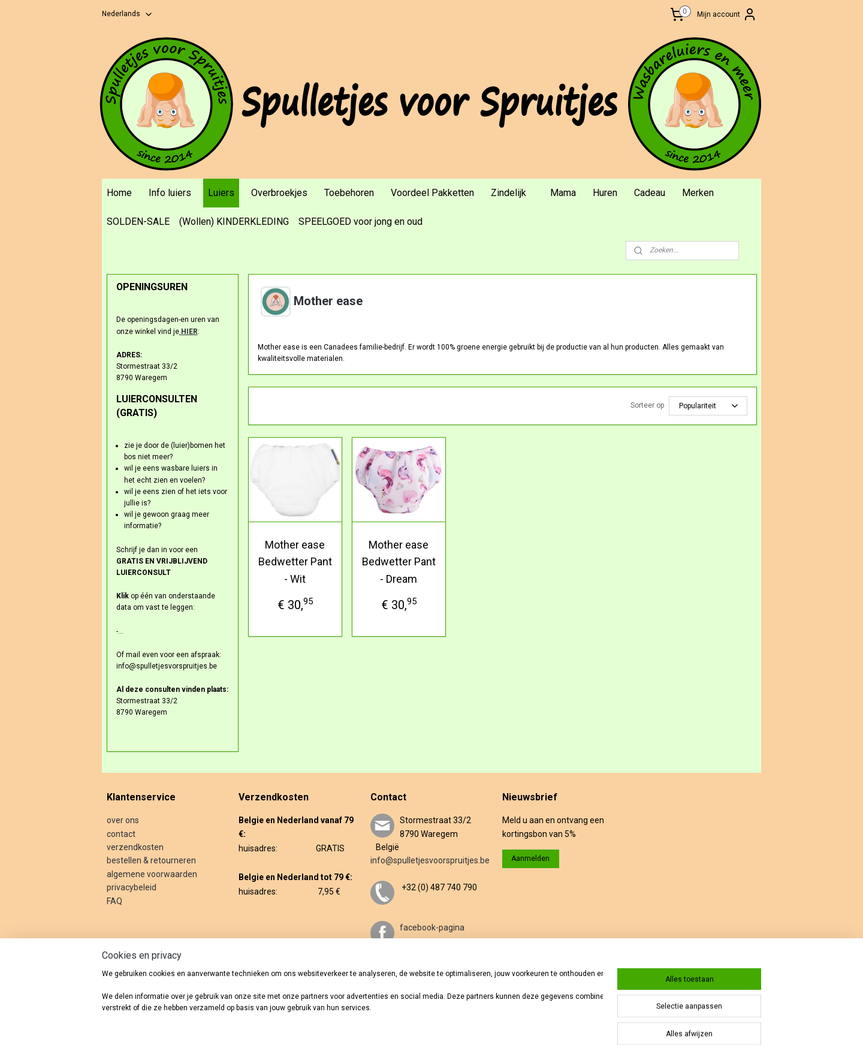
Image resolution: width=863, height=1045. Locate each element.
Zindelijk (508, 192)
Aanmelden (530, 858)
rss (456, 1023)
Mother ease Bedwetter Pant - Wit (294, 562)
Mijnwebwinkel (600, 1023)
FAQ (114, 901)
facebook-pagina (432, 927)
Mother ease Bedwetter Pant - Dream (398, 562)
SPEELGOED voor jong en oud (360, 221)
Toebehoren (349, 192)
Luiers (221, 192)
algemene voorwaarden (152, 874)
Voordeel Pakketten (432, 192)
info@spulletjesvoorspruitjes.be (430, 860)
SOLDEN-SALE (138, 221)
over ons (123, 820)
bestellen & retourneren (151, 860)
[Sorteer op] (707, 406)
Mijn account (727, 14)
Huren (605, 192)
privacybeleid (131, 887)
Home (119, 192)
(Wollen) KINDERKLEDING (234, 221)
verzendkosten (135, 847)
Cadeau (649, 192)
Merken (698, 192)
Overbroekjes (279, 192)
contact (121, 834)
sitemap (433, 1023)
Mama (563, 192)
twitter (412, 968)
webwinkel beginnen (499, 1023)
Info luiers (170, 192)
